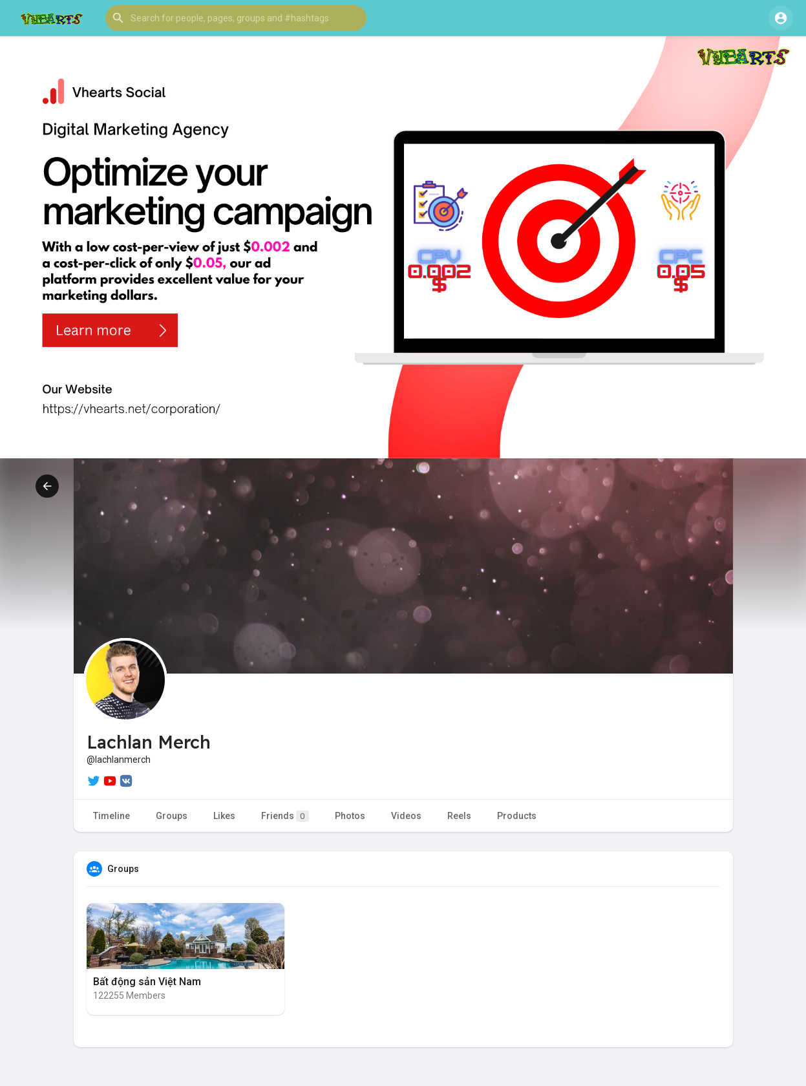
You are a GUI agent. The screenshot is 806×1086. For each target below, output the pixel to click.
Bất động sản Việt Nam (147, 981)
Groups (171, 816)
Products (516, 816)
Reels (459, 816)
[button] (235, 18)
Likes (224, 816)
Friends (285, 816)
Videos (406, 816)
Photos (350, 816)
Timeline (111, 816)
